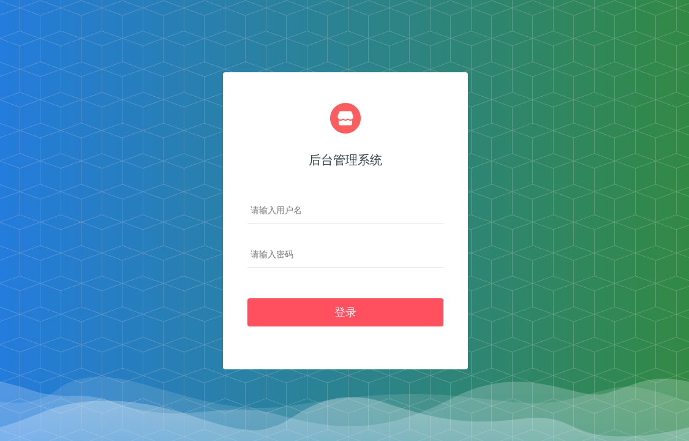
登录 (345, 312)
